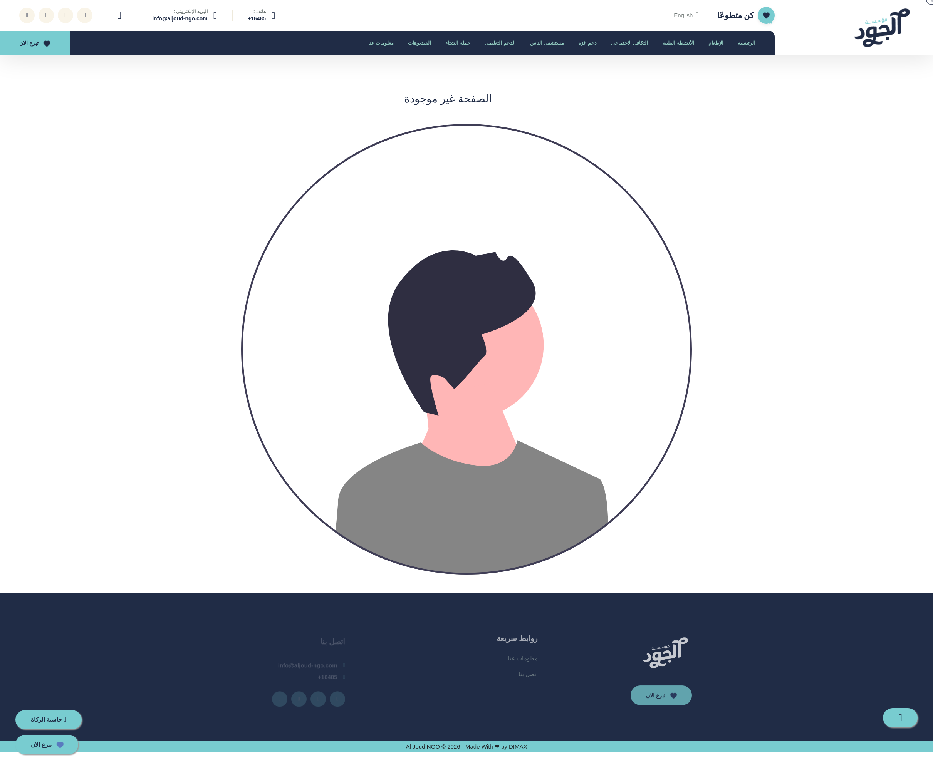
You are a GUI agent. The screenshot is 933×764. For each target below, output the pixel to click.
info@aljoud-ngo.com (180, 18)
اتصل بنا (528, 678)
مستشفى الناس (547, 43)
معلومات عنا (381, 43)
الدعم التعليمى (500, 43)
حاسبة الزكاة (48, 719)
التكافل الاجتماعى (629, 43)
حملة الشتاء (457, 43)
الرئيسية (746, 43)
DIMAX (518, 746)
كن (735, 15)
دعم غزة (587, 43)
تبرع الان (33, 43)
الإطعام (715, 43)
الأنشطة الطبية (678, 43)
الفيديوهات (419, 43)
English (686, 15)
